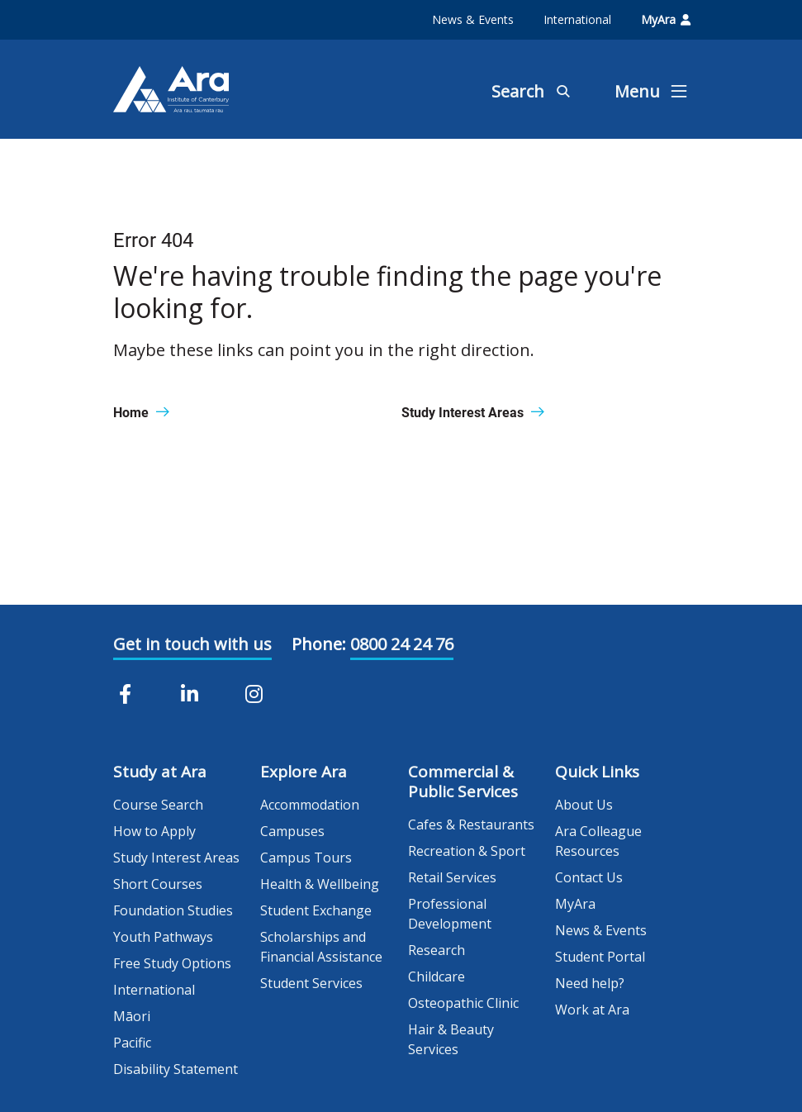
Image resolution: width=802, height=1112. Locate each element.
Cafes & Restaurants (471, 824)
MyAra (665, 19)
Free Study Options (172, 963)
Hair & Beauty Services (451, 1039)
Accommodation (309, 805)
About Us (584, 805)
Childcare (436, 976)
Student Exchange (316, 910)
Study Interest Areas (176, 857)
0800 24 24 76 (401, 644)
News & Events (473, 19)
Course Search (158, 805)
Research (436, 950)
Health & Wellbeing (319, 884)
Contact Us (589, 877)
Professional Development (449, 914)
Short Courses (157, 884)
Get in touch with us (192, 644)
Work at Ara (592, 1009)
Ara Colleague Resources (598, 841)
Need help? (589, 983)
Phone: (319, 644)
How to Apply (154, 831)
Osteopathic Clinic (463, 1003)
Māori (131, 1016)
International (577, 19)
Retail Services (452, 877)
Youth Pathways (163, 937)
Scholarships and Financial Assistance (321, 947)
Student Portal (600, 957)
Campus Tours (306, 857)
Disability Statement (175, 1069)
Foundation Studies (173, 910)
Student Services (311, 983)
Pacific (132, 1043)
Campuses (292, 831)
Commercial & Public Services (463, 781)
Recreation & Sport (466, 851)
